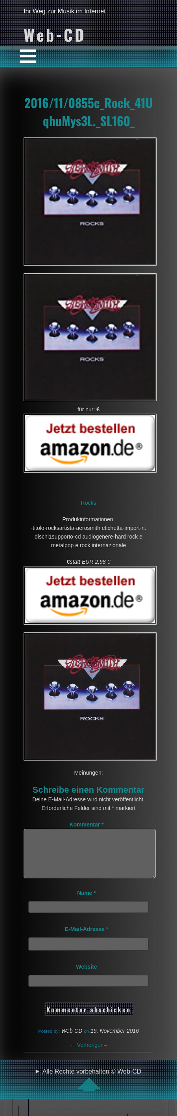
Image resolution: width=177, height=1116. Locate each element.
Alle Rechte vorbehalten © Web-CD (92, 1089)
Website (86, 976)
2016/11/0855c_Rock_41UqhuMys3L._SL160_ (88, 111)
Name (86, 902)
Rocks (88, 503)
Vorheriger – (88, 1054)
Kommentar (86, 824)
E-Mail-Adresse (87, 938)
